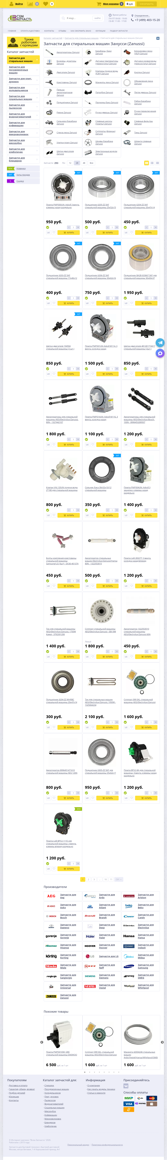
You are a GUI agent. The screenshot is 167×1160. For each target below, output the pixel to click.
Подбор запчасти (119, 31)
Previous (41, 1042)
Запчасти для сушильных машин (23, 98)
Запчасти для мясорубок (23, 142)
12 (70, 162)
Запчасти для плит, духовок (23, 80)
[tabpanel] (63, 1042)
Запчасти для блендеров (23, 159)
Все (91, 162)
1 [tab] (84, 1072)
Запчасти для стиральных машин (23, 59)
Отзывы (62, 31)
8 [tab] (118, 1072)
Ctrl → (119, 879)
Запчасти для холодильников (23, 89)
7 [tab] (114, 1072)
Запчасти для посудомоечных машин (23, 69)
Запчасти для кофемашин (23, 124)
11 (111, 879)
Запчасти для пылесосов (23, 106)
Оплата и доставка (30, 31)
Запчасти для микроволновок (23, 133)
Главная (12, 31)
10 (105, 879)
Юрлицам (100, 31)
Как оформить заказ (81, 31)
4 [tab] (99, 1072)
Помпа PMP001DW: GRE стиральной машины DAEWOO (61, 1053)
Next (162, 1042)
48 (84, 162)
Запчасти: (49, 162)
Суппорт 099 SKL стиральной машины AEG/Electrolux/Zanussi (101, 1053)
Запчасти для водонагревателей (23, 115)
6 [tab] (109, 1072)
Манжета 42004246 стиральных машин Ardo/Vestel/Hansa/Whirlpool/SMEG (141, 1055)
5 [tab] (104, 1072)
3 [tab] (94, 1072)
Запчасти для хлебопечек (23, 150)
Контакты (49, 31)
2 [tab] (89, 1072)
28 (77, 162)
